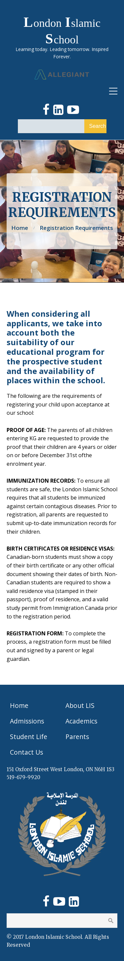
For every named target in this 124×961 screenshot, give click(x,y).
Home (19, 228)
